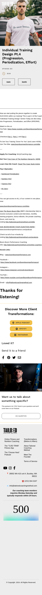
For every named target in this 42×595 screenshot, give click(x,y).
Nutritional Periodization (10, 174)
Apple (8, 82)
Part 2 (15, 137)
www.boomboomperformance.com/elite (25, 144)
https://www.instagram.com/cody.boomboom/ (17, 270)
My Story (4, 189)
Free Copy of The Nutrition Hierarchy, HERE (23, 159)
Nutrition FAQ (6, 179)
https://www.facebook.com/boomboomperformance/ (19, 262)
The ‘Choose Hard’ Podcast (11, 453)
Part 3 (24, 137)
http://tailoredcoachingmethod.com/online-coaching (23, 245)
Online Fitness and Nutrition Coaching (11, 440)
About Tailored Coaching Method (29, 448)
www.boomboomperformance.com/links (14, 206)
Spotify (24, 82)
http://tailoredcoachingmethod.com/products (22, 237)
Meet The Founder (27, 456)
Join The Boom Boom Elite (10, 211)
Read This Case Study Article (29, 164)
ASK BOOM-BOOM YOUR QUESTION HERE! (17, 227)
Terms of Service (30, 461)
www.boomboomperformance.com (18, 255)
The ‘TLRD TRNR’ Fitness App (11, 447)
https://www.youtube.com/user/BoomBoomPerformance (21, 277)
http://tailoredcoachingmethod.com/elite (20, 222)
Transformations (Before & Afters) (30, 440)
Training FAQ (6, 184)
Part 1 (10, 137)
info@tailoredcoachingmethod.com (19, 282)
